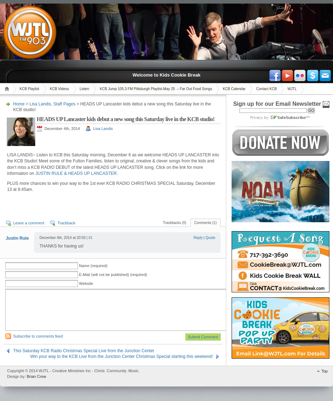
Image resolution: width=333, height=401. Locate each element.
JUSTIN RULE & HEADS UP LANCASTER (76, 173)
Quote (210, 238)
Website (86, 283)
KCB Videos (59, 89)
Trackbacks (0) (174, 223)
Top (324, 371)
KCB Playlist (29, 89)
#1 (90, 238)
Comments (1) (205, 223)
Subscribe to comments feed (38, 336)
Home (8, 88)
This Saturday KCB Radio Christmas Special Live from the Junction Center (83, 350)
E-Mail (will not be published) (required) (113, 274)
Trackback (66, 223)
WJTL (292, 89)
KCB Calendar (234, 89)
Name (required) (93, 266)
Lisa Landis (40, 103)
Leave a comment (28, 223)
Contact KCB (266, 89)
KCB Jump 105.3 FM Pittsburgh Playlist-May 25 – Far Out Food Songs (156, 89)
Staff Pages (64, 103)
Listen (84, 89)
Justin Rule (17, 238)
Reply (198, 238)
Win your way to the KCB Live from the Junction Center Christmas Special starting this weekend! (121, 356)
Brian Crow (36, 376)
